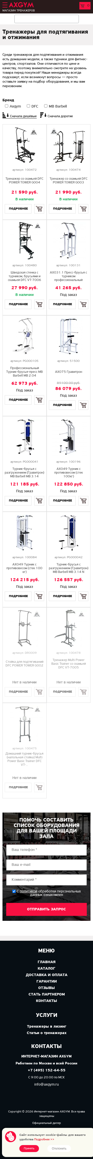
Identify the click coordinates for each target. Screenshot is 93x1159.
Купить (39, 204)
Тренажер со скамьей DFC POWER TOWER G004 (24, 180)
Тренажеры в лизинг (46, 1027)
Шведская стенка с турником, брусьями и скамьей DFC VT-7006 (24, 276)
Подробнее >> (44, 1139)
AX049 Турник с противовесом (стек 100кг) (68, 472)
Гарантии (46, 982)
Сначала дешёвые (23, 116)
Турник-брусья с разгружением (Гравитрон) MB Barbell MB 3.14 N (68, 568)
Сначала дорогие (60, 116)
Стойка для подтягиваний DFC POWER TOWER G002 (24, 663)
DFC (34, 107)
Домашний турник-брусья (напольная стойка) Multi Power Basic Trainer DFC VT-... (24, 759)
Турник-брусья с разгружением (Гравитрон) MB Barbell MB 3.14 (24, 472)
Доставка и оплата (46, 975)
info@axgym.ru (46, 1085)
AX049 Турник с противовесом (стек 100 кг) (24, 568)
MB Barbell (58, 107)
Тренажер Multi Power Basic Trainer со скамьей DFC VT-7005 (68, 663)
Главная (47, 962)
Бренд (8, 100)
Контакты (46, 1001)
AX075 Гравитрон (68, 372)
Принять (29, 1148)
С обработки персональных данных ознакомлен (49, 893)
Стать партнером (47, 994)
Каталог (46, 969)
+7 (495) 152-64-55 (46, 1070)
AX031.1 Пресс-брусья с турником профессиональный (68, 276)
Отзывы (46, 988)
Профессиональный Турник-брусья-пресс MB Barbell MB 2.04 (24, 372)
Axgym (15, 107)
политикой (28, 891)
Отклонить (59, 1148)
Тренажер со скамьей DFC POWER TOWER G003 (69, 180)
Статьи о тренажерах (46, 1033)
